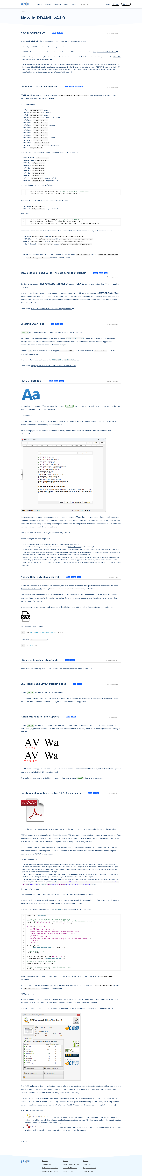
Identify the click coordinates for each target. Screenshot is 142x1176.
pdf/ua (96, 793)
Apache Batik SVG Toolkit (31, 589)
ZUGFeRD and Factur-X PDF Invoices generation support (53, 272)
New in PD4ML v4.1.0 (33, 32)
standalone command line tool (52, 976)
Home (23, 11)
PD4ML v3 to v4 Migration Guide (39, 659)
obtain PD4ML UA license (45, 894)
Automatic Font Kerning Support (40, 716)
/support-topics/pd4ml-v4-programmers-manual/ (77, 421)
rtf (62, 324)
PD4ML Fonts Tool (31, 380)
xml (106, 273)
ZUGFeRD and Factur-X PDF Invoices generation (52, 309)
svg (79, 577)
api (67, 86)
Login (108, 4)
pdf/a (101, 273)
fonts (51, 381)
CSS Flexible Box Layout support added (43, 683)
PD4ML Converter (48, 409)
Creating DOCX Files (32, 323)
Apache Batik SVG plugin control (40, 576)
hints (56, 381)
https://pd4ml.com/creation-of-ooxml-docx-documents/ (53, 366)
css (75, 684)
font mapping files (50, 406)
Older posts (24, 1141)
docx (57, 324)
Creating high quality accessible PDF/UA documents (51, 793)
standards (78, 86)
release (60, 32)
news (54, 32)
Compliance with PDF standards (105, 52)
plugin (74, 577)
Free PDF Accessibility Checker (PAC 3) (96, 1008)
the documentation (85, 894)
